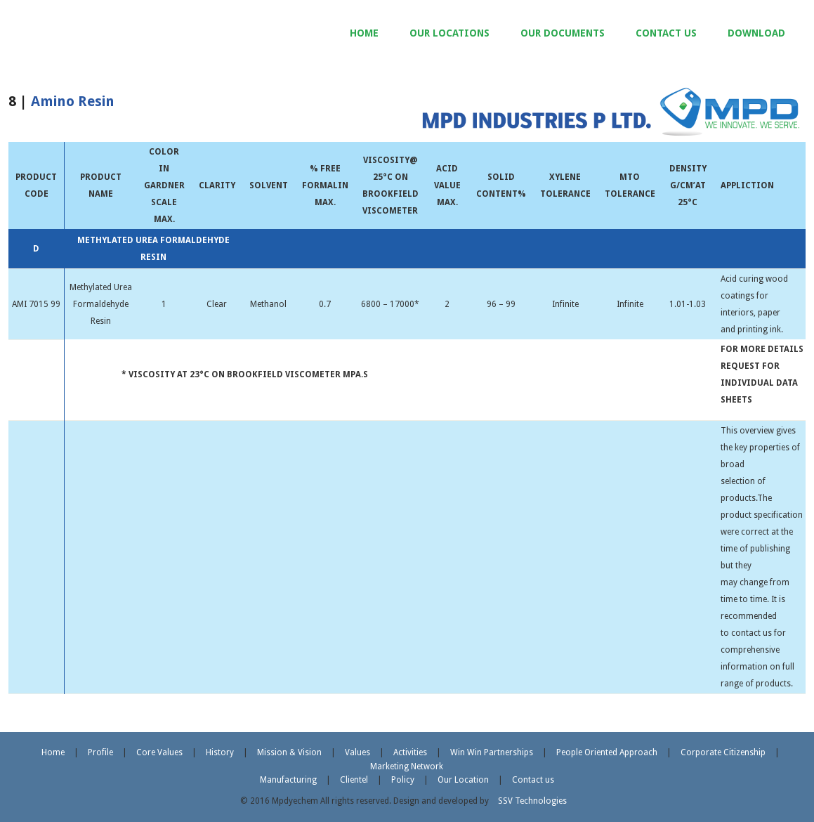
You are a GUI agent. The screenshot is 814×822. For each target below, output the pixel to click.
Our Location (463, 780)
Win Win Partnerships (491, 752)
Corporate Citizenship (723, 752)
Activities (410, 752)
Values (357, 752)
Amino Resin (72, 101)
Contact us (533, 780)
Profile (100, 752)
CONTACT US (666, 33)
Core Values (159, 752)
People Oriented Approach (606, 752)
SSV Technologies (532, 801)
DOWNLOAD (756, 33)
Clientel (354, 780)
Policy (402, 780)
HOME (364, 33)
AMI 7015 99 (36, 304)
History (220, 752)
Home (53, 752)
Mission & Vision (289, 752)
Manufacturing (288, 780)
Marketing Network (406, 766)
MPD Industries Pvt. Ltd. (127, 35)
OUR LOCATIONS (449, 33)
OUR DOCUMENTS (562, 33)
